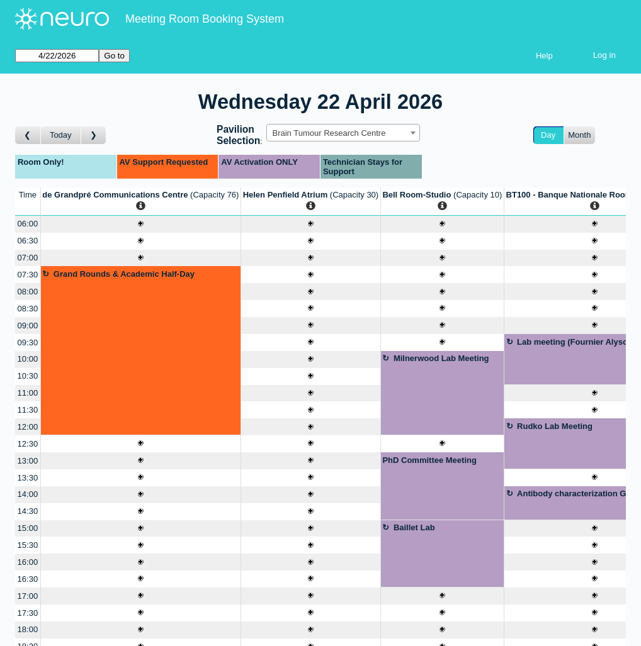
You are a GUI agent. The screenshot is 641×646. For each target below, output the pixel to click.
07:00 (28, 257)
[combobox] (343, 133)
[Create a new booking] (141, 224)
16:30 (28, 579)
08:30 (28, 308)
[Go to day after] (93, 135)
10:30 (28, 376)
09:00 (28, 325)
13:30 (28, 477)
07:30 (28, 274)
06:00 (28, 223)
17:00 (28, 596)
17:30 (28, 613)
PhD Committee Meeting (429, 460)
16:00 (28, 562)
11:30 (28, 410)
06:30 (28, 240)
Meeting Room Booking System (204, 19)
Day (548, 135)
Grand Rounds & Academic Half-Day (124, 274)
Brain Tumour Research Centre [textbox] (328, 133)
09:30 (28, 342)
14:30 (28, 511)
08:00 (28, 291)
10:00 (28, 359)
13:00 (28, 460)
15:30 (28, 545)
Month (579, 135)
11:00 (28, 393)
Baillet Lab (414, 527)
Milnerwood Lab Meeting (441, 358)
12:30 (28, 443)
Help (544, 55)
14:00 (28, 494)
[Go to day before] (28, 135)
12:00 (28, 427)
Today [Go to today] (61, 135)
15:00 (28, 528)
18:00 (28, 629)
